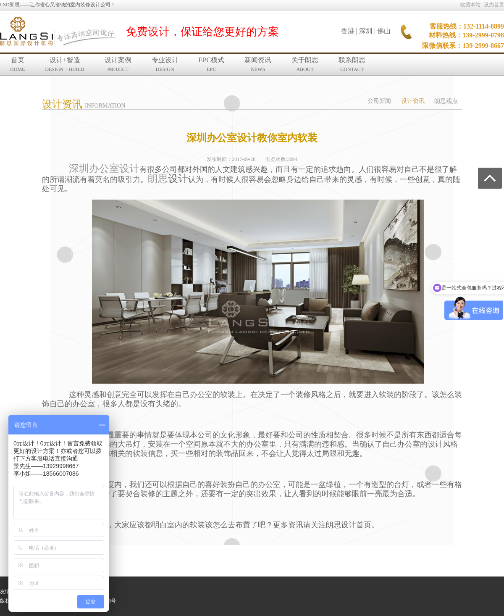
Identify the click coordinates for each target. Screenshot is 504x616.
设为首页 (494, 5)
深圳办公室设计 (104, 168)
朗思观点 (446, 101)
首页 (17, 64)
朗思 (158, 178)
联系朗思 (352, 64)
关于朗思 (304, 64)
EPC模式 (211, 64)
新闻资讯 (257, 64)
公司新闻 (379, 101)
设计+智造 (64, 64)
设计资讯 (413, 101)
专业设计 (165, 64)
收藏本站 (470, 5)
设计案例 (118, 64)
